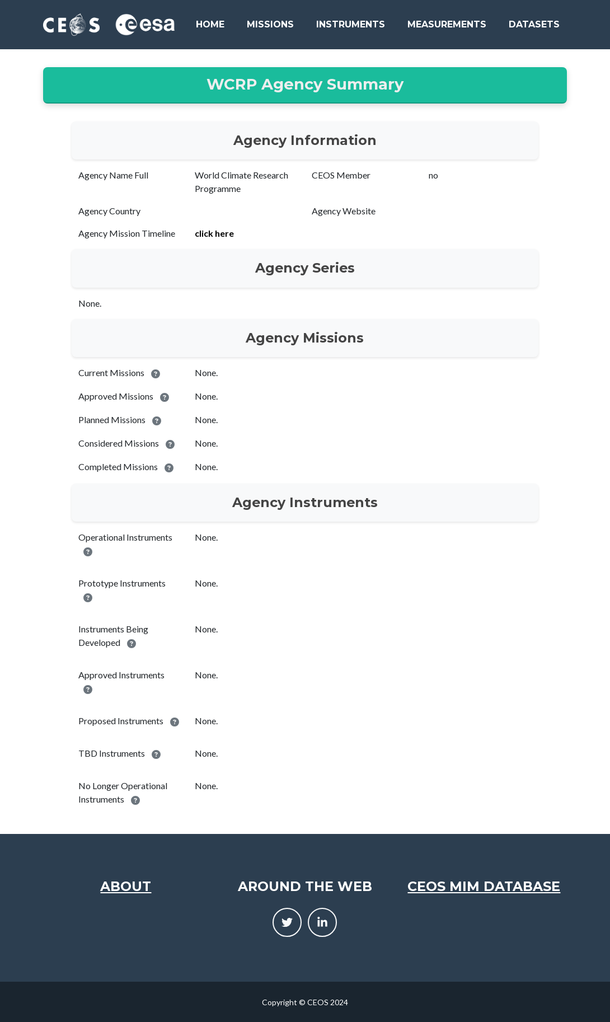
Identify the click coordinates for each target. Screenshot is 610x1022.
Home (210, 24)
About (125, 886)
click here (214, 233)
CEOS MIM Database (483, 886)
